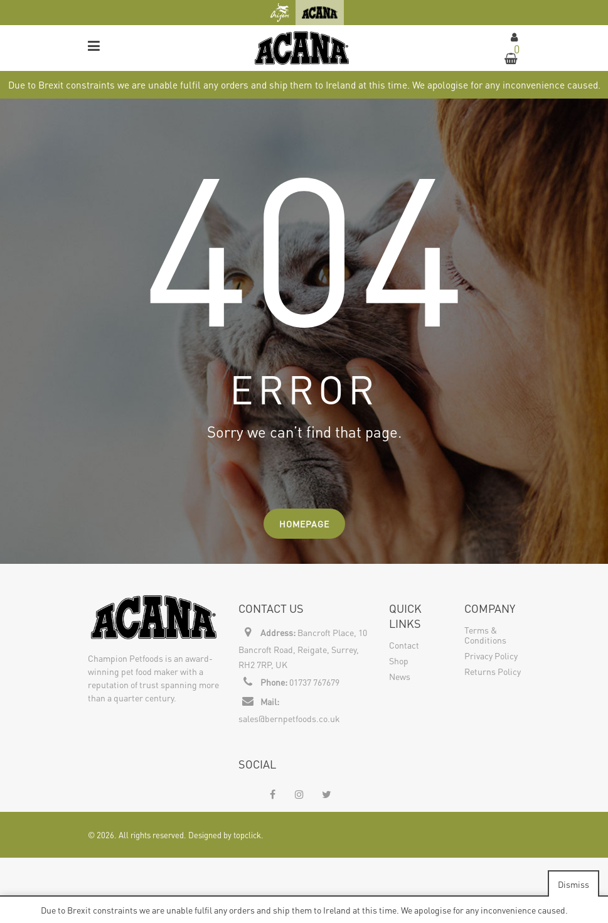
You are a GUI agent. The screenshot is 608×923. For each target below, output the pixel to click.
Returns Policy (492, 671)
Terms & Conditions (485, 634)
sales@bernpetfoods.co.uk (289, 718)
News (399, 676)
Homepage (304, 523)
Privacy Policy (491, 655)
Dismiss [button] (573, 884)
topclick (247, 834)
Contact (404, 644)
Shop (398, 660)
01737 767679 (314, 682)
